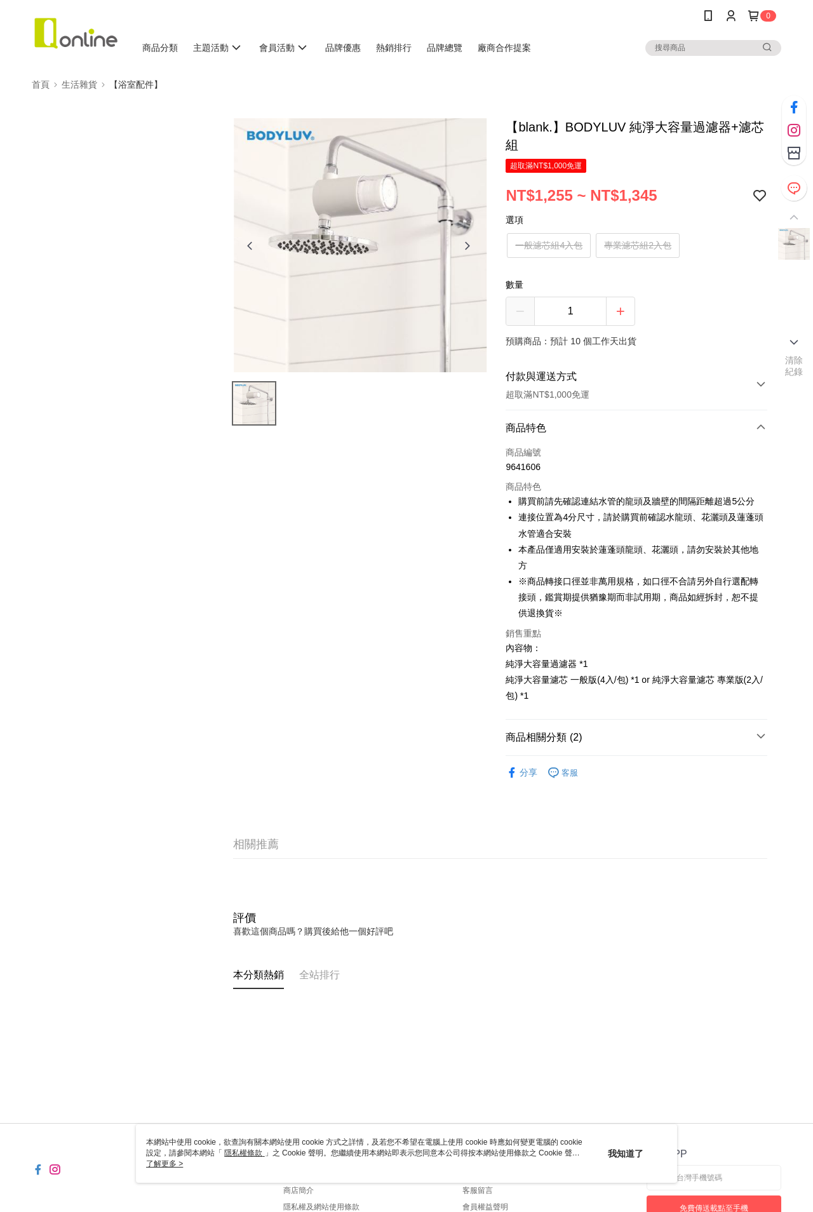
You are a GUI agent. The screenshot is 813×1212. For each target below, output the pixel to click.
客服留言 (477, 1190)
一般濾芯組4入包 (548, 245)
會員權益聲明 (485, 1206)
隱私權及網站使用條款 (321, 1206)
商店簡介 (298, 1190)
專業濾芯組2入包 (637, 245)
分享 (521, 772)
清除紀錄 (794, 366)
